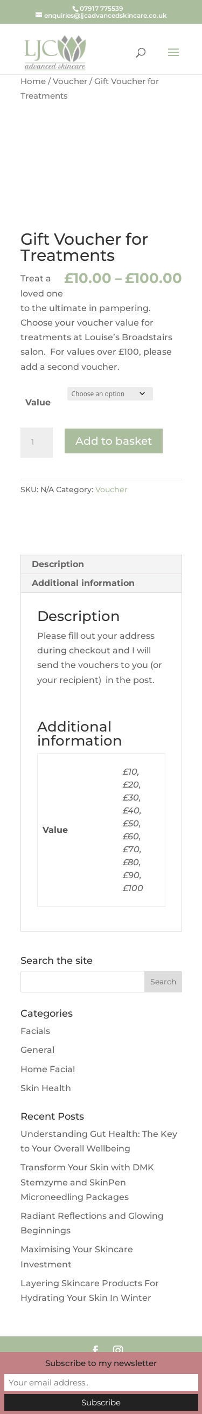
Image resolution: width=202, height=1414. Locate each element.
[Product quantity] (36, 442)
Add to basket (113, 440)
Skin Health (45, 1088)
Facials (35, 1031)
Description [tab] (58, 564)
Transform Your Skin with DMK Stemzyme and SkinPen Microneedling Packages (87, 1182)
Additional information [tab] (83, 583)
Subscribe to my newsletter (101, 1363)
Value (38, 402)
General (37, 1050)
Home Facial (47, 1069)
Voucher (70, 81)
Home (33, 81)
